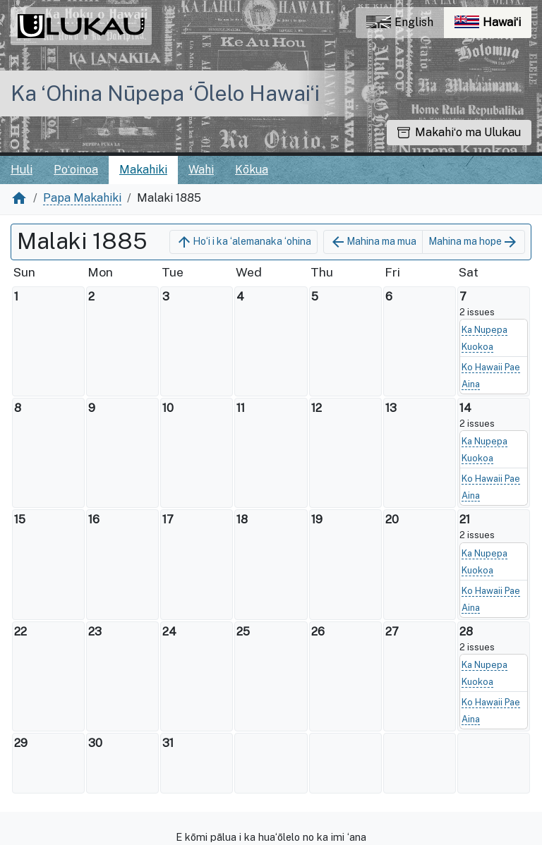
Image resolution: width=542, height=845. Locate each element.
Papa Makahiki (82, 198)
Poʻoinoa (76, 169)
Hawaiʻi (492, 25)
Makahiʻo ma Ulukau (459, 132)
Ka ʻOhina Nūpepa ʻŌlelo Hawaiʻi (165, 93)
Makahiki (143, 169)
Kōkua (251, 169)
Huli (21, 169)
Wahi (201, 169)
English (399, 22)
